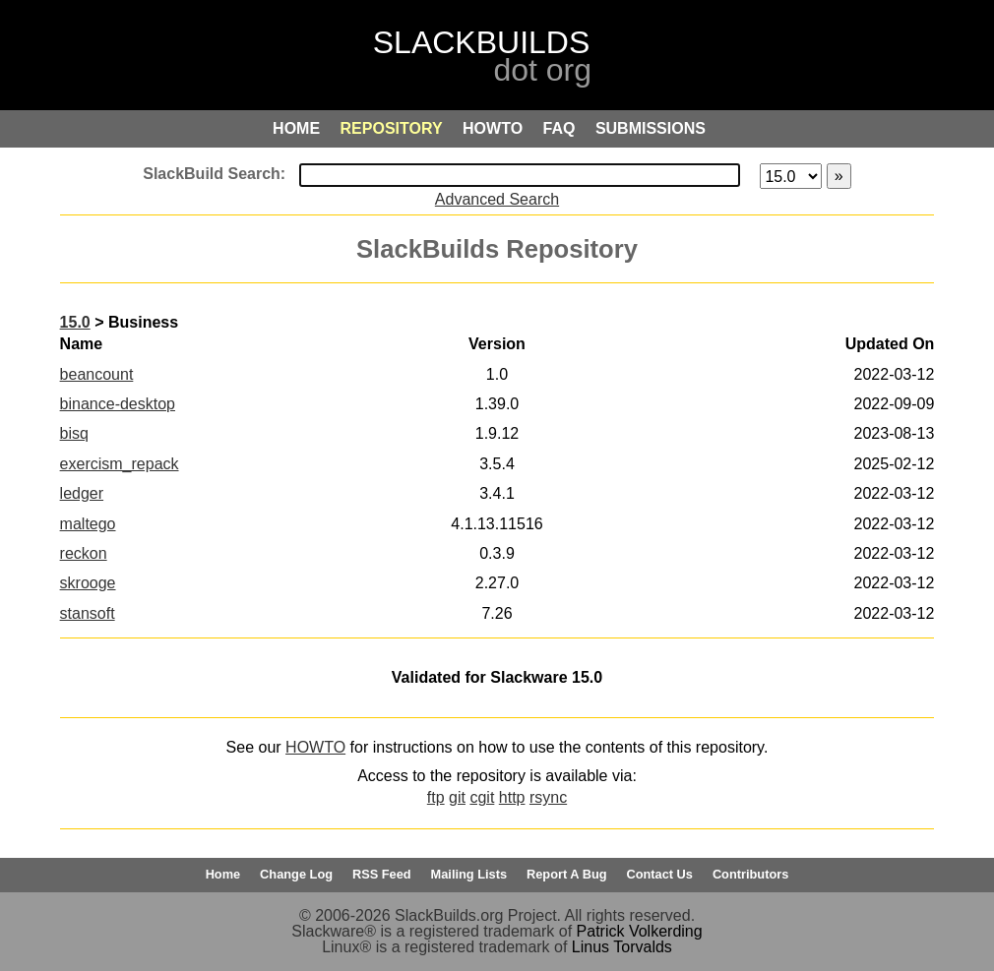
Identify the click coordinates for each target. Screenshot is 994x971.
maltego (88, 524)
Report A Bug (567, 874)
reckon (83, 553)
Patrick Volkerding (640, 931)
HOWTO (315, 747)
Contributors (750, 874)
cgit (481, 797)
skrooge (88, 583)
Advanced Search (497, 199)
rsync (548, 797)
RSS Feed (381, 874)
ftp (436, 797)
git (457, 797)
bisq (74, 433)
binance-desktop (117, 403)
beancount (97, 374)
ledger (81, 493)
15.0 (75, 322)
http (512, 797)
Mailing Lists (469, 874)
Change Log (296, 874)
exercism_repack (119, 463)
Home (223, 874)
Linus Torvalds (622, 947)
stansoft (87, 613)
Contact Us (659, 874)
